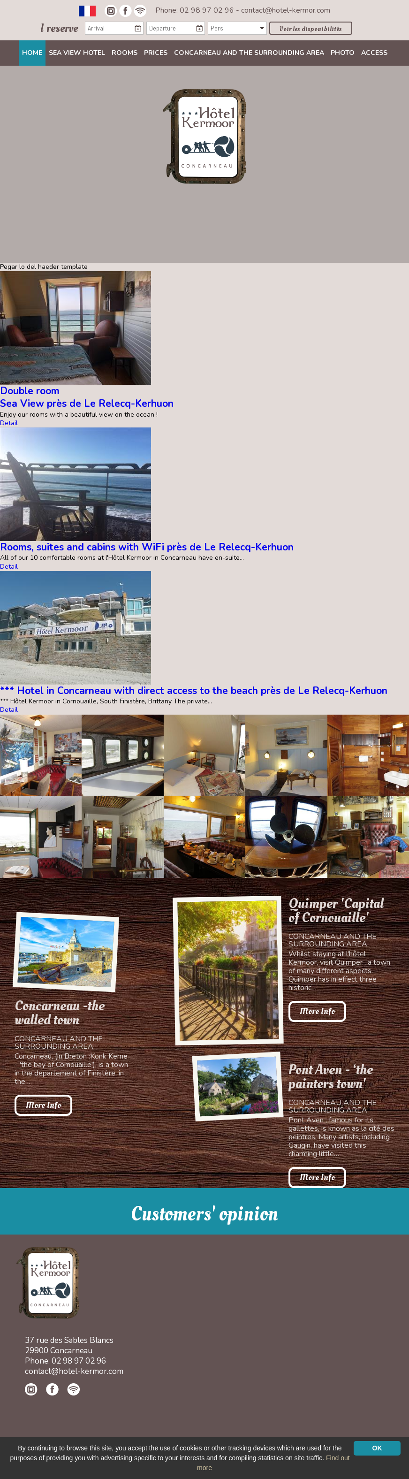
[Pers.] (237, 28)
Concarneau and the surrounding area (249, 52)
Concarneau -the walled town (60, 1013)
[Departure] (175, 28)
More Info (43, 1105)
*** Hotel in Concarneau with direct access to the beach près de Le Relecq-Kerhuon (193, 690)
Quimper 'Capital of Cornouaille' (336, 911)
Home (32, 52)
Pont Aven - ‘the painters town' (330, 1077)
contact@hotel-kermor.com (285, 10)
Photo (343, 52)
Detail (9, 423)
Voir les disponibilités (311, 28)
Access (374, 52)
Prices (155, 52)
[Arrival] (114, 28)
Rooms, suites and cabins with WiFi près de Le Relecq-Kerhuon (147, 547)
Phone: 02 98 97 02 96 (195, 10)
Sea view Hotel (77, 52)
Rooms (124, 52)
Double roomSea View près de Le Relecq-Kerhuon (87, 397)
